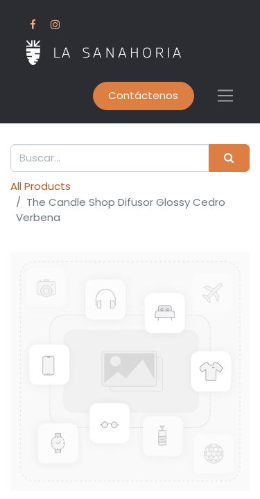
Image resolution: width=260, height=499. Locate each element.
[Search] (229, 158)
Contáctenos (143, 95)
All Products (40, 186)
